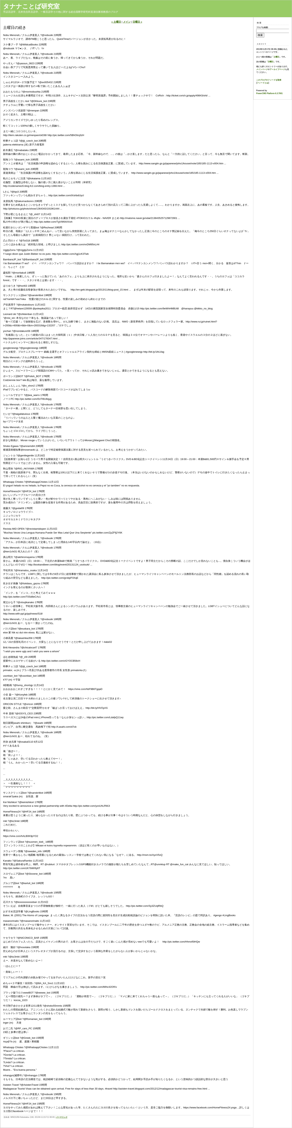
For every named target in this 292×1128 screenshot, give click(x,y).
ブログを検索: (262, 27)
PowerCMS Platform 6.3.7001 (269, 93)
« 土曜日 (116, 21)
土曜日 (276, 57)
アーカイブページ (277, 69)
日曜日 (271, 62)
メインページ (262, 69)
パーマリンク (62, 1117)
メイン (127, 21)
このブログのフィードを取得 (268, 80)
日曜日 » (137, 21)
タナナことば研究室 (31, 6)
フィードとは (262, 83)
